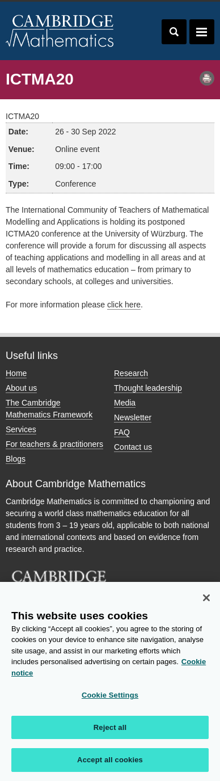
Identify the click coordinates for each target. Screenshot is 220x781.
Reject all (110, 727)
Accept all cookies (110, 759)
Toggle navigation (201, 31)
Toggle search (174, 31)
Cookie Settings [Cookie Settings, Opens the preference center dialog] (110, 695)
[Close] (206, 597)
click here (124, 304)
